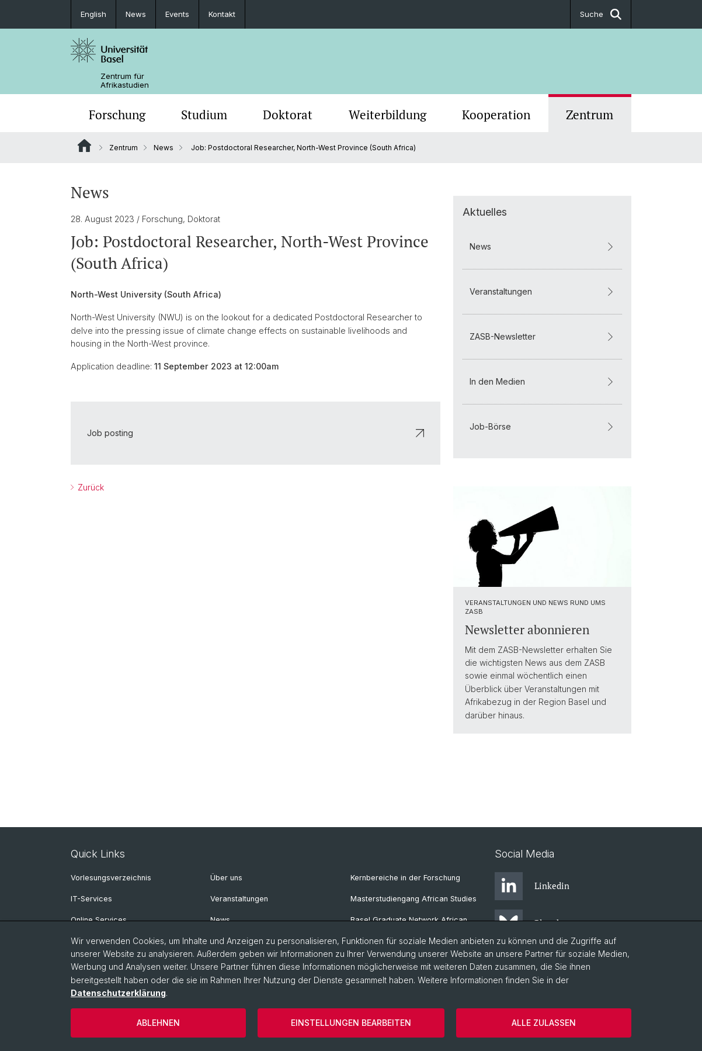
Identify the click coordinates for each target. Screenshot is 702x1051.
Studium (204, 114)
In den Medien (542, 381)
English (93, 14)
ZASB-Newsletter (542, 336)
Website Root (84, 145)
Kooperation (496, 114)
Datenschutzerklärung (118, 993)
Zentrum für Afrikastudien (124, 80)
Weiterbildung (387, 114)
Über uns (226, 877)
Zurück (89, 487)
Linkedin (532, 886)
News (136, 14)
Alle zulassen (544, 1023)
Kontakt (221, 14)
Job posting (255, 433)
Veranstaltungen (542, 291)
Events (177, 14)
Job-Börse (542, 426)
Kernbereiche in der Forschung (405, 877)
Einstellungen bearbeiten (351, 1023)
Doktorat (287, 114)
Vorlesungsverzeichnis (111, 877)
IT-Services (91, 898)
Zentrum (589, 114)
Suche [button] (600, 14)
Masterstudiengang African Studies (413, 898)
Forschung (117, 114)
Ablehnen (158, 1023)
